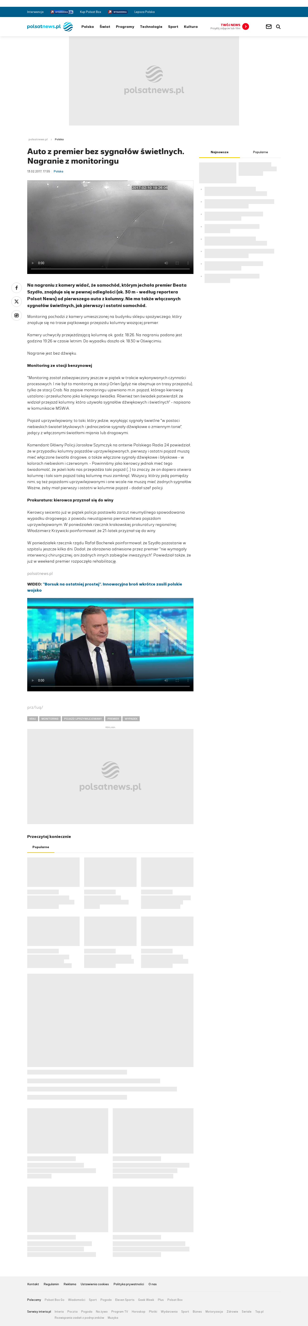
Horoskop (138, 1312)
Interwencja (35, 12)
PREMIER (113, 719)
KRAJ (32, 719)
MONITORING (50, 719)
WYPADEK (131, 719)
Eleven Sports (124, 1300)
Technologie (151, 26)
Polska (87, 26)
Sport (173, 26)
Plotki (153, 1312)
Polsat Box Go (54, 1300)
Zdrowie (232, 1312)
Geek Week (146, 1300)
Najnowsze (220, 152)
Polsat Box (175, 1300)
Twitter (272, 11)
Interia (59, 1312)
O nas (153, 1284)
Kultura (191, 26)
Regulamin (51, 1284)
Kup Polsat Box (90, 12)
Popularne (40, 847)
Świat (105, 26)
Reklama (70, 1284)
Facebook (265, 11)
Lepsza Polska (144, 12)
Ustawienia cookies (95, 1284)
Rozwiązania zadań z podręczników (79, 1318)
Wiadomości (76, 1300)
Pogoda (106, 1300)
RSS (278, 11)
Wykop (17, 315)
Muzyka (113, 1318)
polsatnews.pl (38, 139)
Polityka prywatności (128, 1284)
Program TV (119, 1312)
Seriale (247, 1312)
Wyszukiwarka (278, 27)
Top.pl (259, 1312)
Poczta (72, 1312)
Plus (161, 1300)
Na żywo (102, 1312)
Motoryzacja (214, 1312)
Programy (125, 26)
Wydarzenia (169, 1312)
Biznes (197, 1312)
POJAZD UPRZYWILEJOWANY (83, 719)
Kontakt (33, 1284)
